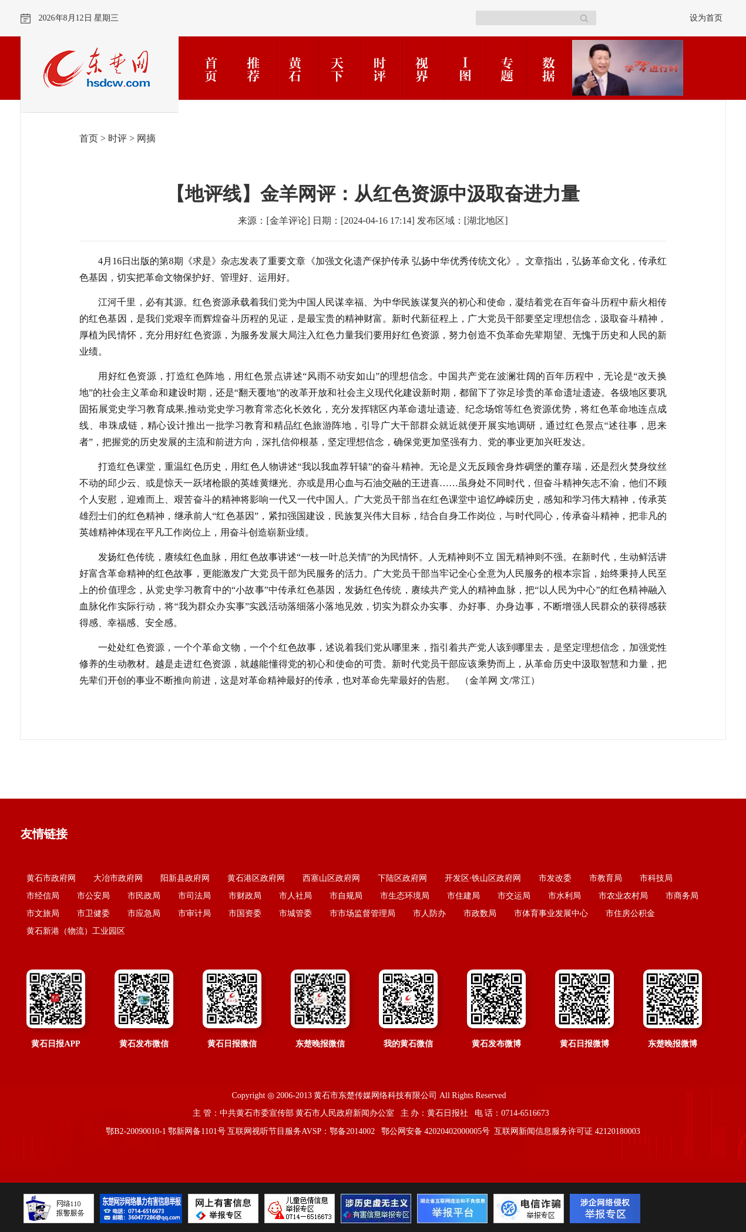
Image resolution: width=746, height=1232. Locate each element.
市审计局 (194, 913)
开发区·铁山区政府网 (483, 878)
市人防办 (429, 913)
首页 (88, 138)
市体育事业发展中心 (551, 913)
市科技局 (656, 878)
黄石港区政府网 (256, 878)
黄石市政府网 (51, 878)
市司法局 (194, 895)
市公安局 (93, 895)
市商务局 (682, 895)
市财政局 (244, 895)
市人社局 (295, 895)
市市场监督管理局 (362, 913)
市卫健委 (93, 913)
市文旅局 (42, 913)
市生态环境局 (404, 895)
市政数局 (479, 913)
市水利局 (564, 895)
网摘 (146, 138)
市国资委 (244, 913)
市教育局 (605, 878)
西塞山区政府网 (331, 878)
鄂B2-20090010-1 (136, 1131)
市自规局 (346, 895)
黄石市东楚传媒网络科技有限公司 (375, 1095)
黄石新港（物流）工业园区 (75, 931)
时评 (117, 138)
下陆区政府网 (402, 878)
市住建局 (463, 895)
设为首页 (706, 18)
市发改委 (555, 878)
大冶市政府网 (118, 878)
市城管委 (295, 913)
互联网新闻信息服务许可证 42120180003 (567, 1131)
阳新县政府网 (185, 878)
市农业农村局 (623, 895)
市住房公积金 (630, 913)
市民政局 (143, 895)
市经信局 (42, 895)
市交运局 (514, 895)
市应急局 (143, 913)
